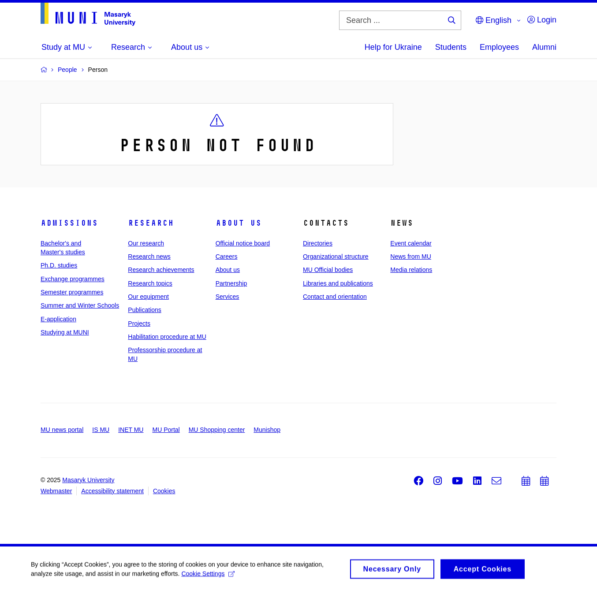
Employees (499, 47)
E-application (58, 319)
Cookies (164, 490)
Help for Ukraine (393, 47)
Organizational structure (336, 256)
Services (227, 296)
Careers (227, 256)
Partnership (231, 283)
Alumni (544, 47)
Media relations (411, 269)
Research (151, 223)
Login (541, 19)
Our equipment (148, 296)
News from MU (410, 256)
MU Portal (165, 429)
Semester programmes (72, 292)
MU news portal (62, 429)
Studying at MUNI (65, 332)
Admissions (69, 223)
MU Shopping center (217, 429)
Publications (144, 309)
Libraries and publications (338, 283)
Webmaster (56, 490)
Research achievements (161, 269)
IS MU (100, 429)
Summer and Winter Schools (80, 305)
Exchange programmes (72, 278)
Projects (139, 323)
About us (238, 223)
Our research (146, 243)
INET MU (130, 429)
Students (450, 47)
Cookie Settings (208, 576)
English (493, 20)
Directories (317, 243)
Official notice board (243, 243)
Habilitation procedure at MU (167, 336)
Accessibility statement (112, 490)
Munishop (267, 429)
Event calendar (410, 243)
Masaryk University (88, 479)
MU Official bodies (328, 269)
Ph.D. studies (59, 265)
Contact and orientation (335, 296)
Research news (149, 256)
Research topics (150, 283)
